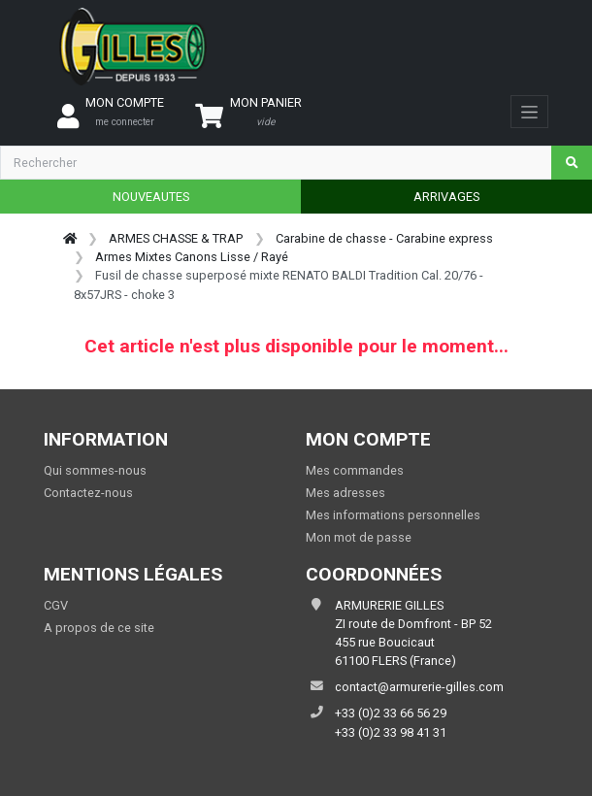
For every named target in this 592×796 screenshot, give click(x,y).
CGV (56, 605)
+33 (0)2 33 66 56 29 (390, 713)
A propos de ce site (99, 627)
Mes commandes (355, 470)
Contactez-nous (88, 492)
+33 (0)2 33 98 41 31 (390, 732)
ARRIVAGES (446, 196)
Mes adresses (345, 492)
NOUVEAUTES (151, 196)
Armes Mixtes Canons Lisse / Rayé (191, 256)
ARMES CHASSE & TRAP (176, 238)
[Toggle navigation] (529, 111)
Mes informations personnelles (393, 515)
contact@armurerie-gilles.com (419, 687)
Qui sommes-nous (95, 470)
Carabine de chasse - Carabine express (384, 238)
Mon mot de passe (358, 537)
